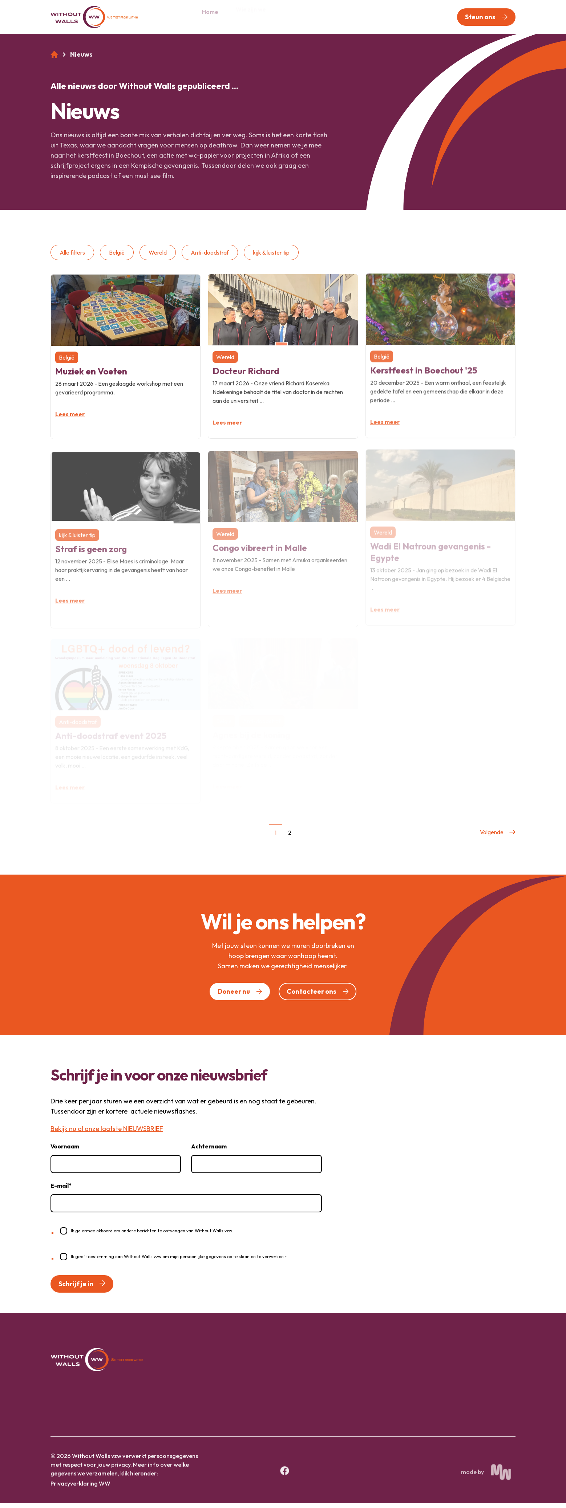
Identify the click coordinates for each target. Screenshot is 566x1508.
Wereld (158, 257)
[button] (486, 17)
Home (210, 16)
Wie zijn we (251, 16)
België (117, 257)
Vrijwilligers (383, 16)
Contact (428, 16)
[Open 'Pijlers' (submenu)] (307, 17)
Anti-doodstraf (210, 257)
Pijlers (291, 16)
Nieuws (339, 16)
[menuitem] (210, 17)
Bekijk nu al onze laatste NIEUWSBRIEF (106, 1133)
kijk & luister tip (271, 257)
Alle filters (72, 257)
